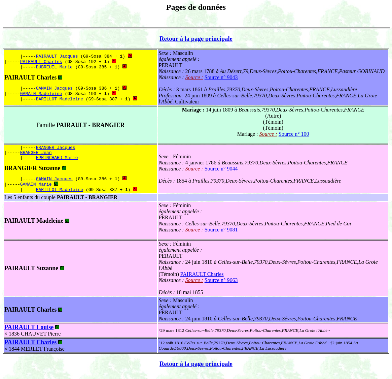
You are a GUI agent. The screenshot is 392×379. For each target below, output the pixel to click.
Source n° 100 (294, 134)
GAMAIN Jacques (54, 89)
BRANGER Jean (36, 154)
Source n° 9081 (221, 235)
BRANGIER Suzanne (32, 171)
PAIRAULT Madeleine (33, 225)
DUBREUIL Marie (54, 67)
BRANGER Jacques (55, 148)
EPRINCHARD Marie (57, 160)
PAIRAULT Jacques (57, 55)
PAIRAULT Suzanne (31, 273)
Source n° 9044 (221, 171)
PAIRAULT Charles (41, 61)
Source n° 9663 (221, 285)
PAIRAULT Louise (29, 332)
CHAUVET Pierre (41, 339)
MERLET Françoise (43, 354)
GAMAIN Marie (36, 188)
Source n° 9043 (221, 77)
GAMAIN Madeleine (41, 95)
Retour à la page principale (196, 38)
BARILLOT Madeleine (59, 101)
